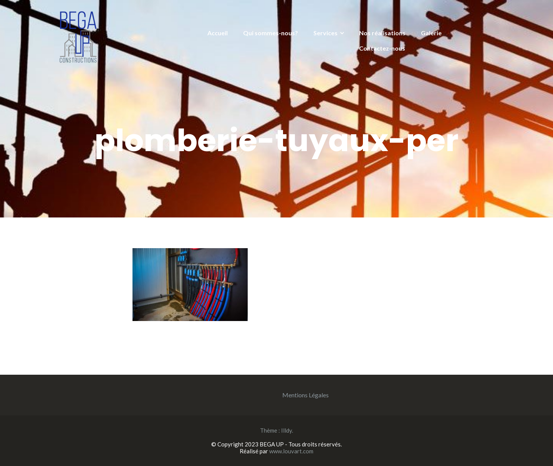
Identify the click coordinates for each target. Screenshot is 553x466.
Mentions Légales (305, 394)
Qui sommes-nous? (270, 32)
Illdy (286, 430)
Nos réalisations (382, 32)
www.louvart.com (291, 451)
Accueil (217, 32)
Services (325, 32)
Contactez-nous (382, 48)
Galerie (431, 32)
